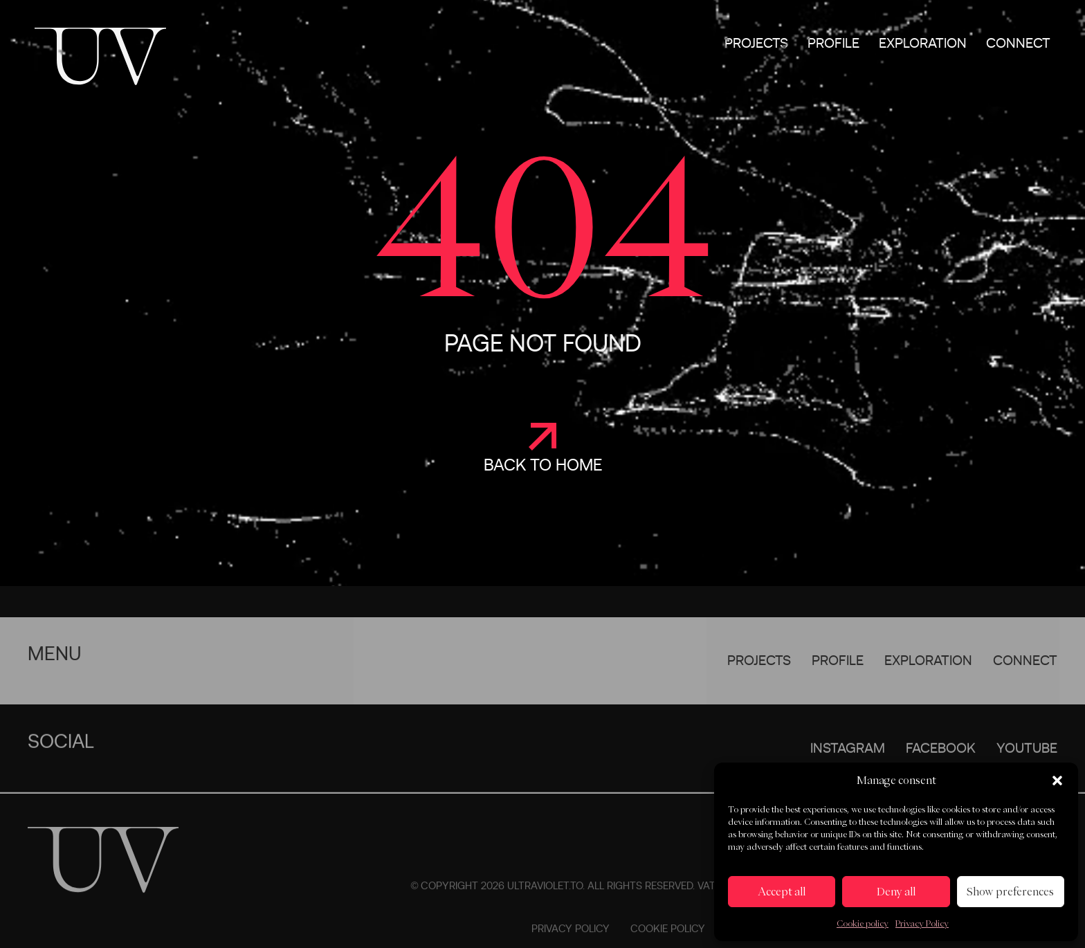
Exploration (923, 44)
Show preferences (1010, 891)
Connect (1018, 44)
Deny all (896, 891)
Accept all (781, 891)
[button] (1057, 780)
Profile (833, 44)
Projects (756, 44)
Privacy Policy (922, 923)
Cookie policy (862, 923)
